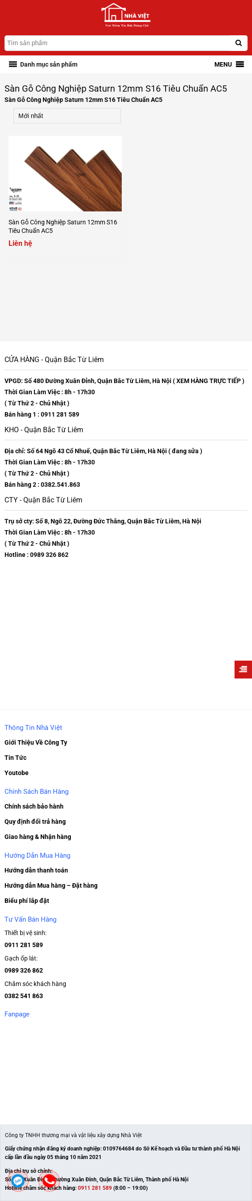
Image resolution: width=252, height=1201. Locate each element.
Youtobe (16, 772)
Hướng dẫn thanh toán (36, 870)
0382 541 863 (23, 995)
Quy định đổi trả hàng (35, 821)
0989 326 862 (23, 970)
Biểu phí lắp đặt (26, 900)
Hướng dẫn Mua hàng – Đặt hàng (51, 885)
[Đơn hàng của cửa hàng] (67, 115)
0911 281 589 (23, 944)
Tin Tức (15, 757)
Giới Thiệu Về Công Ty (35, 742)
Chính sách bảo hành (34, 806)
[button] (48, 64)
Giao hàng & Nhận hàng (37, 836)
